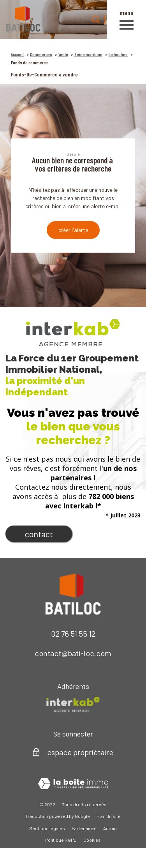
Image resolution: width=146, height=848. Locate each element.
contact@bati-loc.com (73, 653)
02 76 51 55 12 (73, 633)
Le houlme (118, 54)
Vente (63, 54)
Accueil (17, 54)
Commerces (41, 54)
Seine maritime (88, 54)
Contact (39, 534)
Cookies (92, 840)
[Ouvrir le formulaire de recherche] (95, 19)
